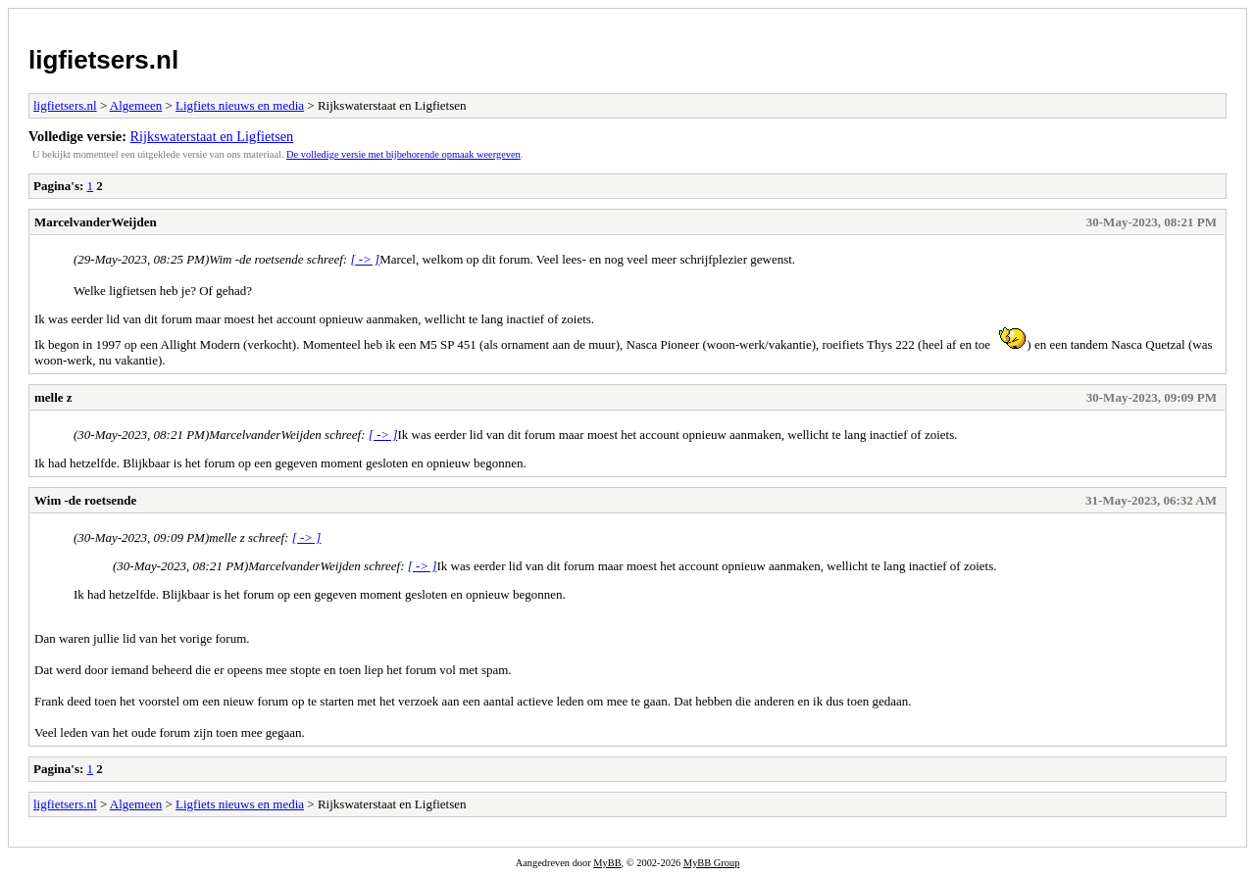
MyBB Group (711, 862)
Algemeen (136, 105)
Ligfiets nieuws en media (240, 105)
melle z (53, 397)
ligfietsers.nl (103, 59)
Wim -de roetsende (85, 500)
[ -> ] (364, 259)
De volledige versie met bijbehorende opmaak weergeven (403, 154)
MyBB (607, 862)
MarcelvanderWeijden (95, 222)
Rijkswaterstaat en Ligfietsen (212, 136)
